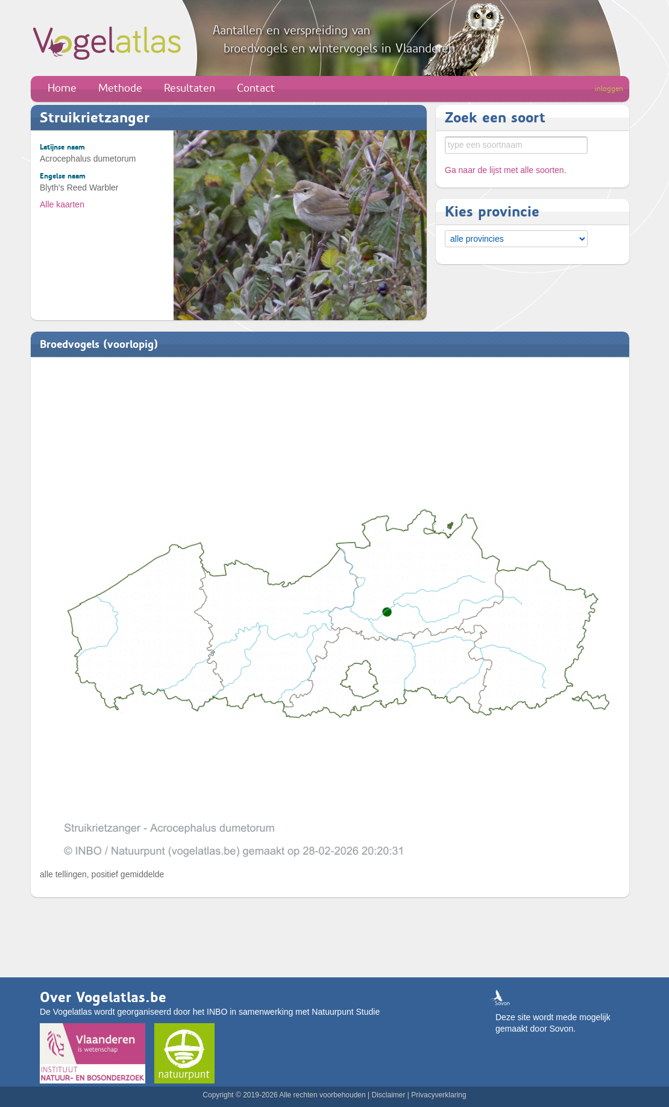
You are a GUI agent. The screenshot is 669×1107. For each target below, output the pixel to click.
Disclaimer (388, 1095)
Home (62, 88)
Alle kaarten (62, 204)
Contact (256, 88)
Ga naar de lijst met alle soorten (504, 170)
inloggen (609, 88)
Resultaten (189, 88)
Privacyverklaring (438, 1095)
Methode (120, 88)
